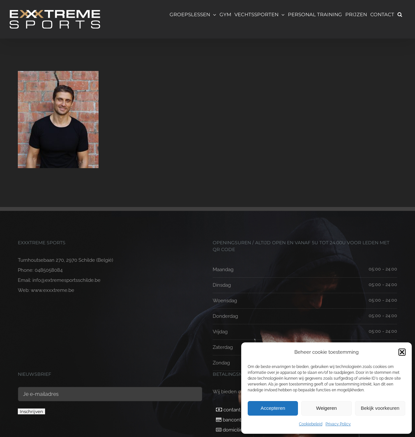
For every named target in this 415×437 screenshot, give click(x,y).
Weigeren (326, 408)
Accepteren (273, 408)
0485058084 (49, 270)
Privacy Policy (338, 424)
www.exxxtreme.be (52, 290)
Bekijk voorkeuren (380, 408)
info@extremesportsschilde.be (66, 280)
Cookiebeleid (310, 424)
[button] (402, 352)
